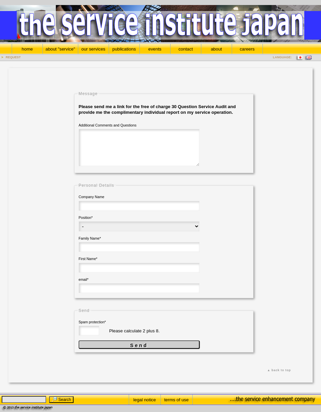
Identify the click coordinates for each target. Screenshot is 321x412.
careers (247, 49)
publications (124, 49)
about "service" (60, 49)
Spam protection (92, 320)
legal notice (144, 399)
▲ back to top (279, 370)
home (27, 49)
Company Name (91, 197)
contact (186, 49)
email (84, 277)
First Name (88, 257)
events (155, 49)
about (216, 49)
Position (86, 216)
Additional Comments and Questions (107, 125)
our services (93, 49)
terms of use (176, 399)
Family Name (90, 236)
